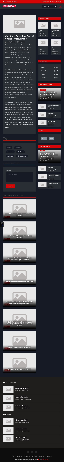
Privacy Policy (28, 456)
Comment (10, 186)
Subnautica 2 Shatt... (21, 420)
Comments (9, 170)
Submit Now (45, 1)
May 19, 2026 (43, 35)
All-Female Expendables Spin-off (19, 347)
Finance (43, 74)
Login (54, 1)
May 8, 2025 (21, 42)
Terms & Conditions (18, 456)
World (42, 68)
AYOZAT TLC (46, 460)
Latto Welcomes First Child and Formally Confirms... (19, 215)
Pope (9, 148)
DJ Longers (47, 97)
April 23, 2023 (28, 399)
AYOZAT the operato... (22, 388)
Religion (10, 156)
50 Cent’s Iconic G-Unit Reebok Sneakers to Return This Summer (49, 154)
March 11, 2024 (25, 390)
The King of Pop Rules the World (19, 369)
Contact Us (49, 456)
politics (44, 138)
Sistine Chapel (22, 156)
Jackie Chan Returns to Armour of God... (19, 281)
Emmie (13, 42)
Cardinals (21, 152)
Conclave (10, 152)
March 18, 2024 (26, 408)
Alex (19, 390)
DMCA (36, 456)
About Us (42, 456)
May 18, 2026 (51, 108)
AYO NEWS (20, 399)
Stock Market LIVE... (21, 397)
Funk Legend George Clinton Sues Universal (20, 237)
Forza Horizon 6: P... (21, 437)
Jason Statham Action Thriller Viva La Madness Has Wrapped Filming (19, 303)
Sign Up (58, 1)
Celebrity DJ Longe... (21, 406)
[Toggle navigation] (60, 6)
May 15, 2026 (43, 160)
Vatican (18, 148)
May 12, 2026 (26, 439)
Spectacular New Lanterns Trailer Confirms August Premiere (20, 259)
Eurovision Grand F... (21, 429)
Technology (44, 71)
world (51, 138)
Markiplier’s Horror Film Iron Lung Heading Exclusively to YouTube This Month (19, 324)
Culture (43, 77)
